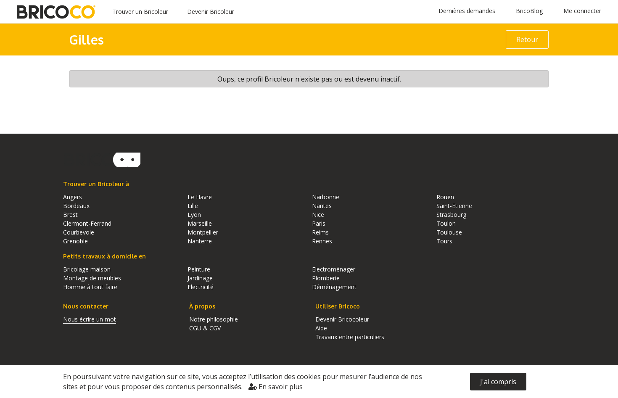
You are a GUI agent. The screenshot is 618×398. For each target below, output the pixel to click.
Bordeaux (76, 206)
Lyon (194, 215)
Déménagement (334, 287)
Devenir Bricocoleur (342, 319)
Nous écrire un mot (89, 319)
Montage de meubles (92, 278)
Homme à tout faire (90, 287)
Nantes (322, 206)
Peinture (199, 269)
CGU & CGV (205, 328)
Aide (321, 328)
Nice (318, 215)
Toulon (446, 223)
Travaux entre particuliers (349, 337)
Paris (318, 223)
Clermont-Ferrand (87, 223)
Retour (527, 39)
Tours (444, 241)
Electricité (201, 287)
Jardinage (200, 278)
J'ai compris (498, 381)
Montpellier (203, 232)
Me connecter (582, 11)
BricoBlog (529, 11)
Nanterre (200, 241)
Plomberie (326, 278)
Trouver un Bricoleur (140, 12)
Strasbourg (451, 215)
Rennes (322, 241)
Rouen (445, 197)
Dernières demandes (466, 11)
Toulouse (449, 232)
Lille (193, 206)
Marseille (200, 223)
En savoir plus (275, 386)
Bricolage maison (87, 269)
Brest (70, 215)
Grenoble (75, 241)
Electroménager (333, 269)
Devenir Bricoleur (210, 12)
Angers (72, 197)
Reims (320, 232)
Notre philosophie (213, 319)
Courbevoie (78, 232)
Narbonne (325, 197)
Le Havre (200, 197)
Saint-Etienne (454, 206)
